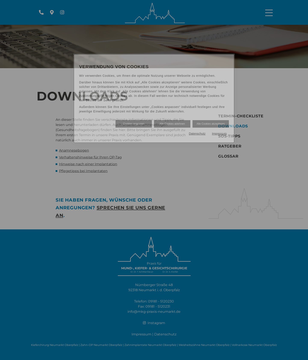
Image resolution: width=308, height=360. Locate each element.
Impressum (219, 133)
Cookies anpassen (133, 123)
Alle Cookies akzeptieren (211, 123)
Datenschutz (197, 133)
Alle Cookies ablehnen (172, 123)
